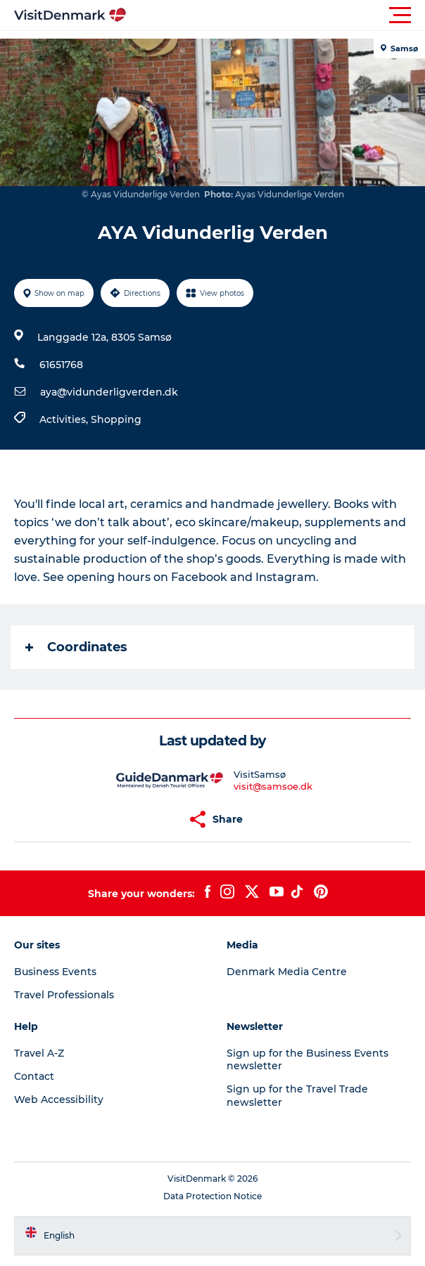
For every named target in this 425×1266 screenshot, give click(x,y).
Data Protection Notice (212, 1196)
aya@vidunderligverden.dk (109, 392)
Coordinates (76, 647)
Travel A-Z (39, 1053)
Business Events (55, 971)
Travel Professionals (64, 994)
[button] (276, 15)
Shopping (116, 419)
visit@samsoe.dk (273, 786)
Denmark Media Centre (287, 971)
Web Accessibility (58, 1099)
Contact (34, 1076)
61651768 (61, 364)
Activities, (65, 419)
